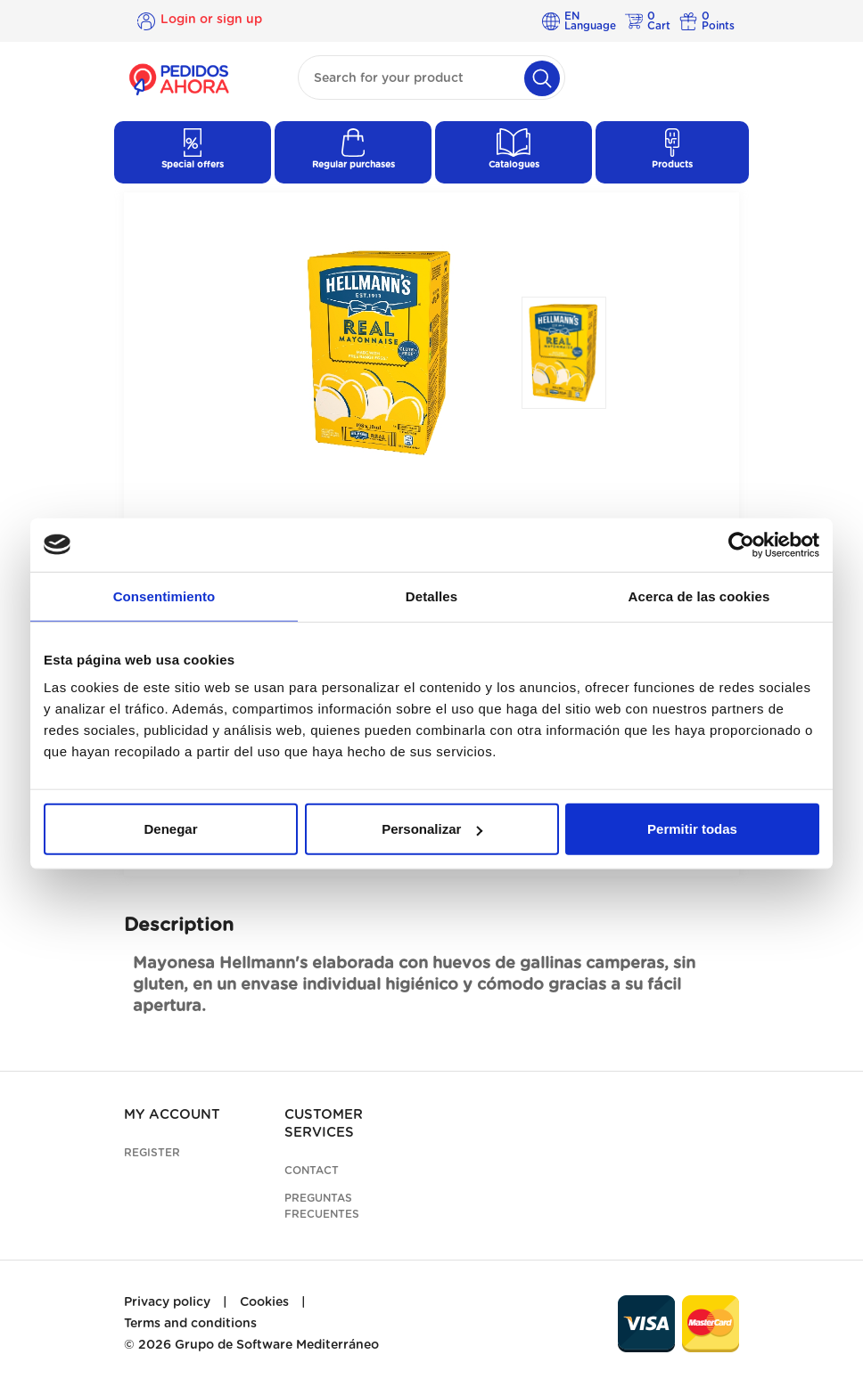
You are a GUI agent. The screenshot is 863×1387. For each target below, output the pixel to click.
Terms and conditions (190, 1324)
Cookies (264, 1302)
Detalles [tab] (431, 595)
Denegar (170, 828)
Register (152, 1152)
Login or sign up (211, 20)
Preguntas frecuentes (321, 1206)
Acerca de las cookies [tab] (699, 595)
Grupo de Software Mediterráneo (277, 1345)
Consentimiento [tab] (164, 595)
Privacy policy (167, 1302)
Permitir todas (692, 828)
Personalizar (432, 828)
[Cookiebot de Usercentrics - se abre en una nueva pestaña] (741, 544)
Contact (311, 1170)
